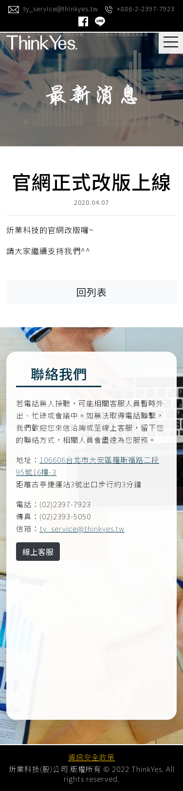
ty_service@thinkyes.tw (82, 528)
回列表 (91, 292)
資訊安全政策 (91, 757)
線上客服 (38, 551)
